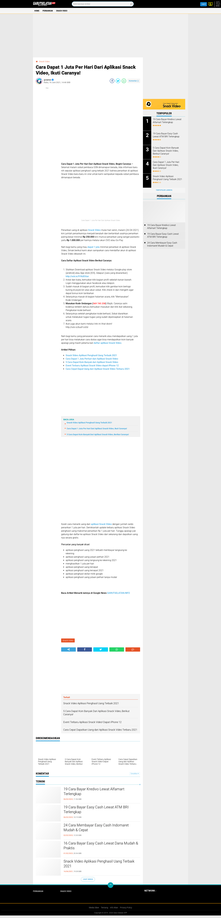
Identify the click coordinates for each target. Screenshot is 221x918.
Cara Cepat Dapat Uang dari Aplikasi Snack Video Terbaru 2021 (98, 369)
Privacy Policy (126, 907)
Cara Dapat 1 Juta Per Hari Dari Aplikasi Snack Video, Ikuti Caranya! (97, 428)
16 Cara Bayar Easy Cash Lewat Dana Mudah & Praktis (101, 845)
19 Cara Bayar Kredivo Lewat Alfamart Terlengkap (94, 791)
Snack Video (61, 11)
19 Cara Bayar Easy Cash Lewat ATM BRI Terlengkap (96, 809)
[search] (103, 3)
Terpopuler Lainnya (164, 190)
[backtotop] (110, 885)
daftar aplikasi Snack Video (107, 343)
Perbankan (48, 11)
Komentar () (134, 81)
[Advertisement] (110, 35)
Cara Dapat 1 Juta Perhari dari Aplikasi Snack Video (92, 358)
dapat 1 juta (94, 247)
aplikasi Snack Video (101, 524)
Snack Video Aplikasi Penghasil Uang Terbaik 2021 (91, 355)
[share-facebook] (112, 81)
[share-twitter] (118, 81)
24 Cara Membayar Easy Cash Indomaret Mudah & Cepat (96, 827)
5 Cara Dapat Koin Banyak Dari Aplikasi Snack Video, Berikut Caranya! (98, 434)
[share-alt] (68, 649)
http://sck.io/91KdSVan (77, 276)
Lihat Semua (88, 879)
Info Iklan (114, 907)
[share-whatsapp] (124, 81)
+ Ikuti (203, 4)
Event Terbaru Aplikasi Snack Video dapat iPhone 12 (92, 365)
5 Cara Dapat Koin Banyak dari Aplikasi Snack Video (92, 362)
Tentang (104, 907)
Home (36, 11)
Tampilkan (135, 774)
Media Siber (94, 907)
